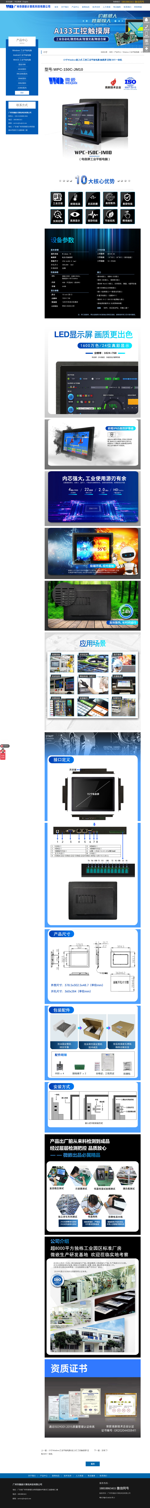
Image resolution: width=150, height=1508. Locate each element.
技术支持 (96, 7)
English (25, 2)
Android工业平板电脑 (22, 55)
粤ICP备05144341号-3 (107, 1498)
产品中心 (75, 7)
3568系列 (22, 79)
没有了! (105, 1450)
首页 (56, 7)
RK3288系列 (22, 74)
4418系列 (22, 69)
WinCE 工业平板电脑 (22, 60)
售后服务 (117, 7)
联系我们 (127, 7)
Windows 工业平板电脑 (22, 50)
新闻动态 (86, 7)
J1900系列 (22, 88)
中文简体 (18, 2)
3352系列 (22, 83)
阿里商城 (138, 7)
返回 (93, 1464)
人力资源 (106, 7)
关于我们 (65, 7)
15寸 (142, 52)
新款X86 (22, 64)
